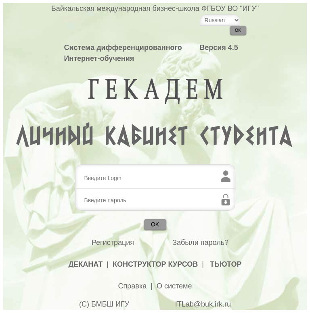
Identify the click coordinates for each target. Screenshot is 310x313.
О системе (174, 286)
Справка (132, 286)
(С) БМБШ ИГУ (104, 304)
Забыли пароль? (200, 242)
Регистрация (113, 242)
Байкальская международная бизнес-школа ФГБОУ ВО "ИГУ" (155, 8)
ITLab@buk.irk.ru (203, 304)
